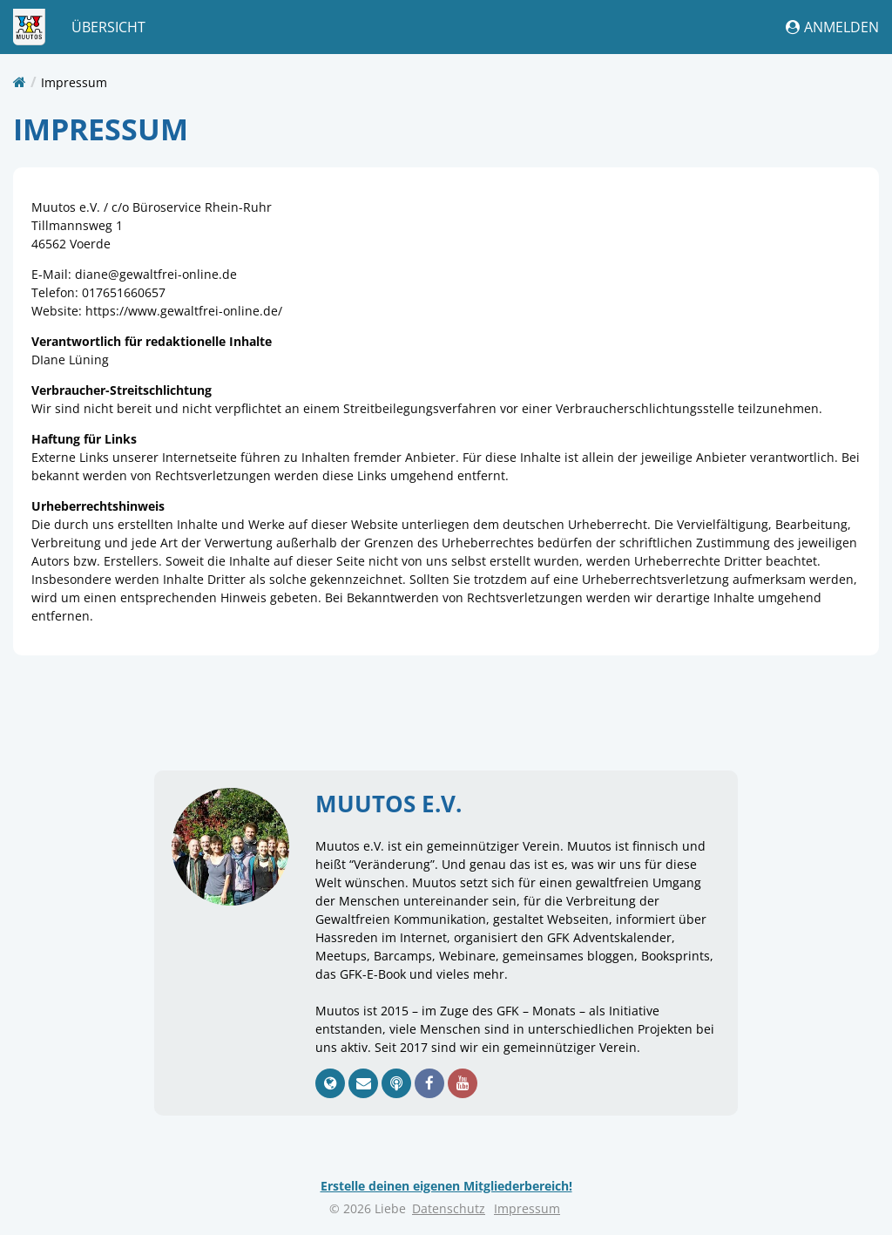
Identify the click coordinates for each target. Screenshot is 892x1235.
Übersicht (108, 27)
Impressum (74, 82)
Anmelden (832, 27)
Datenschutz (448, 1208)
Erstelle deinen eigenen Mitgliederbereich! (446, 1185)
